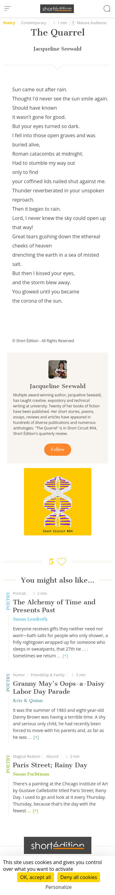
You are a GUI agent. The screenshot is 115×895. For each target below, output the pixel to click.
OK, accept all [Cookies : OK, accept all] (35, 877)
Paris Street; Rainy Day (50, 765)
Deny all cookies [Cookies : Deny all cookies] (78, 877)
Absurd (52, 756)
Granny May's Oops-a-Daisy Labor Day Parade (59, 687)
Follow (57, 449)
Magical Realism (26, 756)
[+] (65, 656)
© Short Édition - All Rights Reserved (43, 340)
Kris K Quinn (28, 700)
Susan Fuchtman (31, 774)
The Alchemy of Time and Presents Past (54, 606)
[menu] (7, 8)
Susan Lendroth (30, 619)
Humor (19, 675)
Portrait (19, 593)
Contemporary (33, 22)
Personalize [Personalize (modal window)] (58, 887)
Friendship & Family (48, 675)
